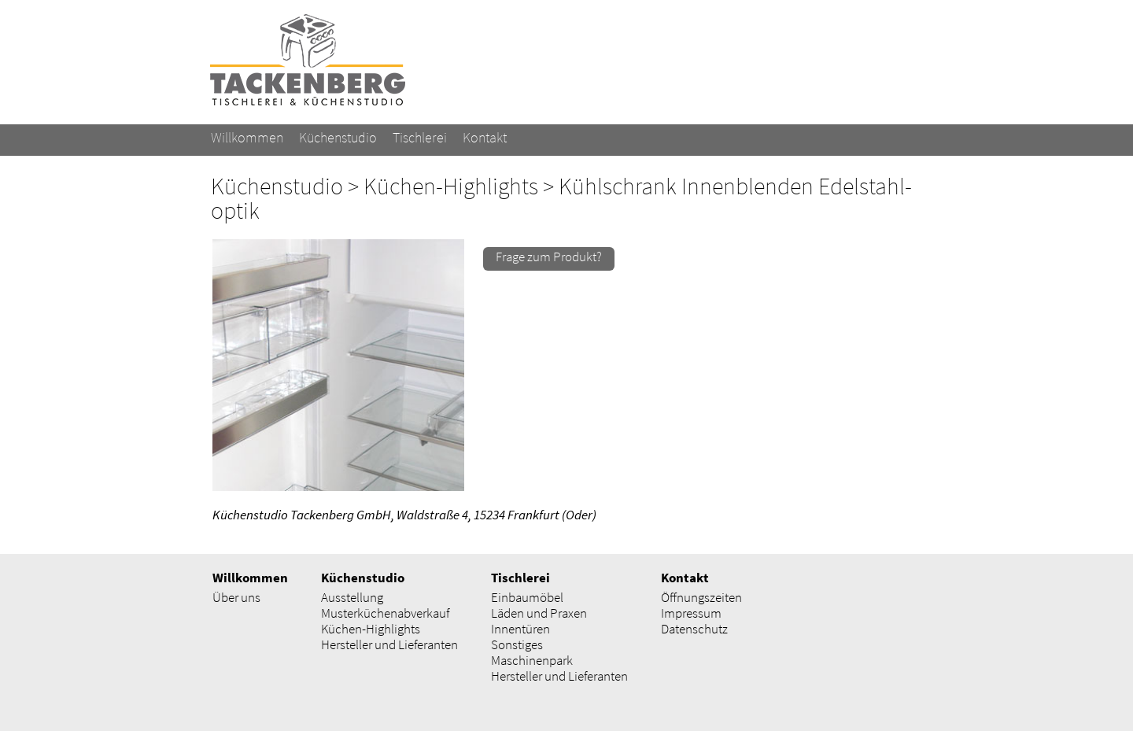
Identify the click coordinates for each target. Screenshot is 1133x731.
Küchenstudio (277, 186)
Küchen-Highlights (451, 186)
